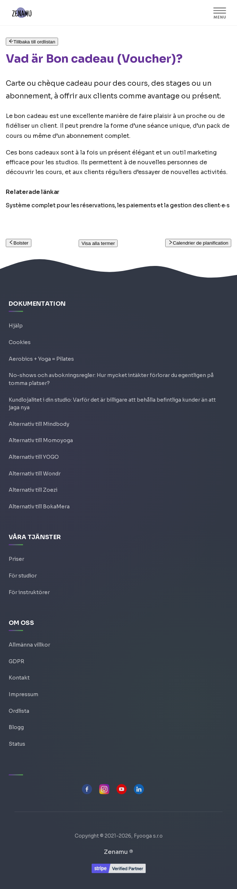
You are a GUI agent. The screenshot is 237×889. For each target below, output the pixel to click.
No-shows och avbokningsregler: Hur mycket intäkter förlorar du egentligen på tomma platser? (111, 379)
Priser (16, 559)
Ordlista (19, 711)
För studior (23, 575)
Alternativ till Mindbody (39, 424)
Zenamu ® (118, 852)
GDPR (16, 661)
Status (17, 744)
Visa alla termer (98, 243)
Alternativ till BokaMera (39, 506)
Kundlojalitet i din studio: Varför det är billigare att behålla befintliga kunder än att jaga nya (112, 404)
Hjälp (16, 325)
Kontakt (19, 677)
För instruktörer (29, 592)
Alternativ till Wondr (35, 473)
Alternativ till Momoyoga (41, 440)
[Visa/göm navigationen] (219, 12)
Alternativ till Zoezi (33, 490)
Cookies (20, 342)
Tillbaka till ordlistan (32, 42)
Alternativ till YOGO (34, 457)
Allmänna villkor (29, 645)
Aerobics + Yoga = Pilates (41, 359)
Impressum (23, 694)
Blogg (16, 727)
